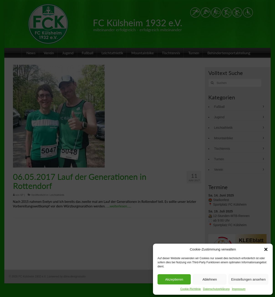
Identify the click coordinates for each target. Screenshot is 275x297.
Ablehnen (209, 279)
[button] (266, 249)
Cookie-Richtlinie (190, 289)
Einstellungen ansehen (248, 279)
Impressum (238, 289)
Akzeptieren (174, 279)
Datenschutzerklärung (216, 289)
